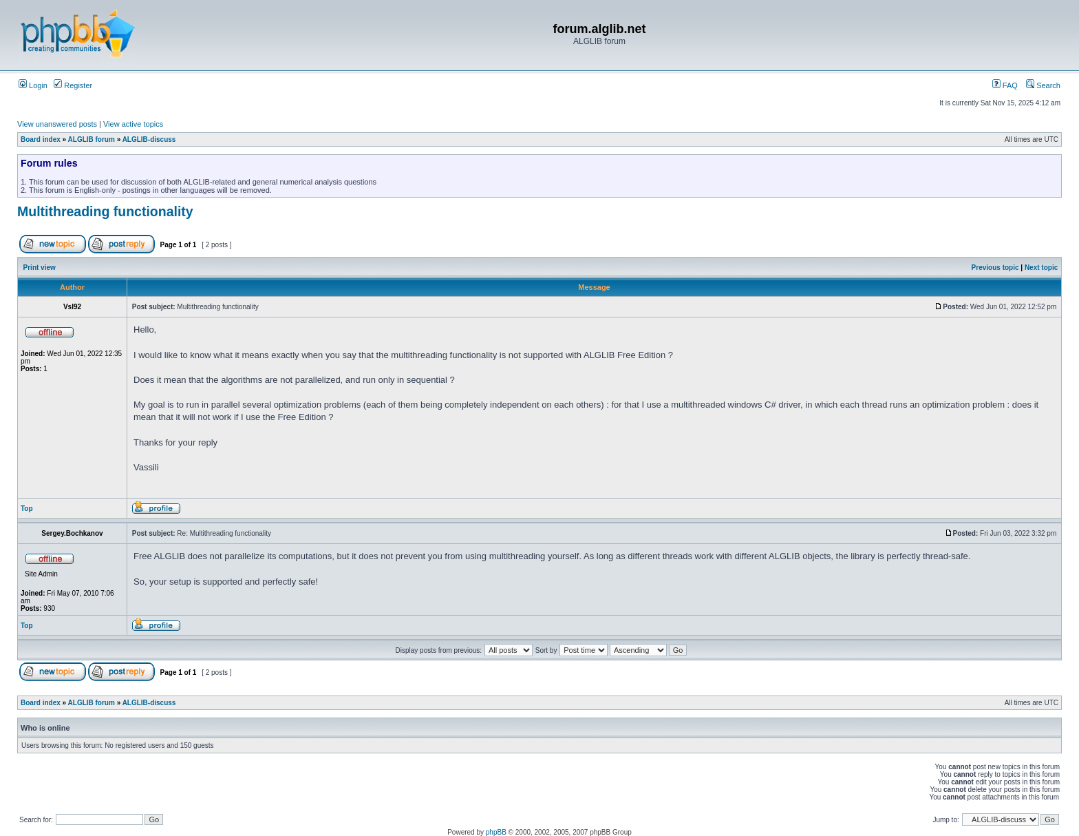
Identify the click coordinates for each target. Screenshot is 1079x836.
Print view (39, 267)
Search (1043, 85)
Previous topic (995, 267)
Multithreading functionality (105, 211)
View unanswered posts (57, 124)
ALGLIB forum (91, 139)
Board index (41, 139)
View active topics (133, 124)
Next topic (1041, 267)
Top (27, 508)
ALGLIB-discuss (149, 139)
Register (73, 85)
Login (33, 85)
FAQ (1005, 85)
